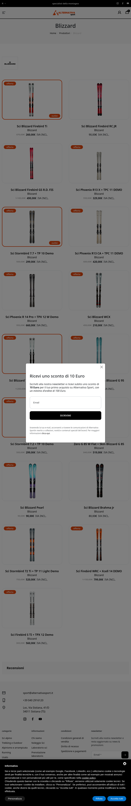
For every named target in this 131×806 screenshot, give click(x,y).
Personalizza (15, 798)
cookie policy (89, 777)
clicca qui (46, 433)
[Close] (102, 367)
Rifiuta (99, 798)
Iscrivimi (65, 415)
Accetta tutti (117, 798)
